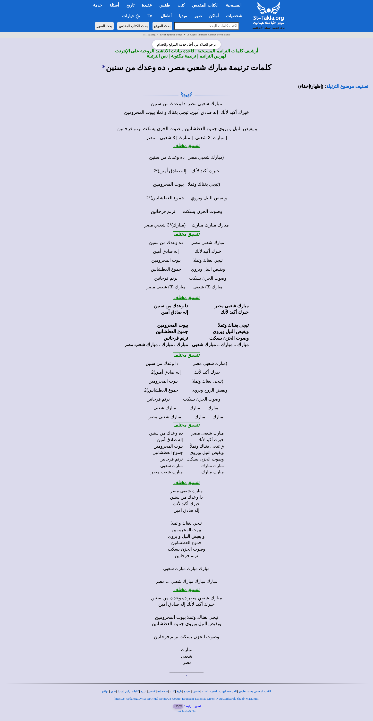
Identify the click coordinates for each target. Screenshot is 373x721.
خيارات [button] (131, 16)
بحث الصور (104, 26)
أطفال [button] (166, 16)
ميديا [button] (183, 16)
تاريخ (179, 691)
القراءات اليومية (228, 691)
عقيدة (187, 691)
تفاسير (242, 691)
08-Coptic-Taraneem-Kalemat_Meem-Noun (208, 34)
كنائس (151, 691)
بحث (250, 691)
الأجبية (213, 691)
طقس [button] (164, 5)
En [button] (150, 16)
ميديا (120, 691)
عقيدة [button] (147, 5)
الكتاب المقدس (262, 691)
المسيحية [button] (234, 5)
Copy (178, 706)
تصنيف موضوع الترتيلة (347, 86)
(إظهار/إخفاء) (310, 86)
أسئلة (205, 691)
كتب (172, 691)
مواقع (105, 691)
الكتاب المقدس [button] (205, 5)
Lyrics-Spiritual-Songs (171, 34)
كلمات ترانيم (132, 691)
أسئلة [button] (114, 5)
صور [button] (198, 16)
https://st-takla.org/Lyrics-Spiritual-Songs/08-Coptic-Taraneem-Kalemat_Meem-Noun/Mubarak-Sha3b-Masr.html (186, 698)
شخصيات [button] (235, 16)
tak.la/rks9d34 (186, 711)
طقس (196, 691)
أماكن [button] (214, 16)
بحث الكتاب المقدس (133, 26)
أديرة (143, 691)
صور (113, 691)
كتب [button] (181, 5)
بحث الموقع (162, 26)
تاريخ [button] (130, 5)
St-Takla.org (149, 34)
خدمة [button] (97, 5)
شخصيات (162, 691)
